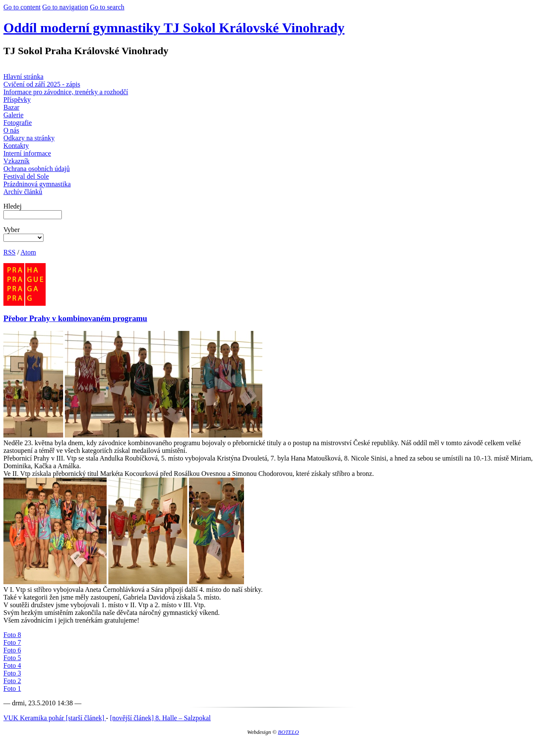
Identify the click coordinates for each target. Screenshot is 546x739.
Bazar (11, 107)
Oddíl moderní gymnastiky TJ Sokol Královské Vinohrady (174, 27)
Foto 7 (12, 642)
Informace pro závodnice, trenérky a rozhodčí (65, 92)
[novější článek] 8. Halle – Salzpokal (160, 718)
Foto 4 (12, 665)
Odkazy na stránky (29, 138)
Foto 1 (12, 688)
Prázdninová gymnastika (37, 184)
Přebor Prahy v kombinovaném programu (75, 318)
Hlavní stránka (23, 76)
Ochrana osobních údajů (36, 168)
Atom (28, 252)
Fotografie (17, 122)
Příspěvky (17, 99)
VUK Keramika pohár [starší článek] (54, 718)
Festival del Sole (26, 176)
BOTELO (288, 732)
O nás (11, 130)
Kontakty (16, 145)
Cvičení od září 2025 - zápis (41, 84)
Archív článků (22, 191)
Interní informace (27, 153)
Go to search (107, 7)
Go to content (22, 7)
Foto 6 (12, 650)
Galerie (13, 115)
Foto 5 (12, 657)
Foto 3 (12, 673)
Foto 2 (12, 680)
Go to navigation (65, 7)
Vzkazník (16, 161)
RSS (9, 252)
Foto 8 (12, 634)
